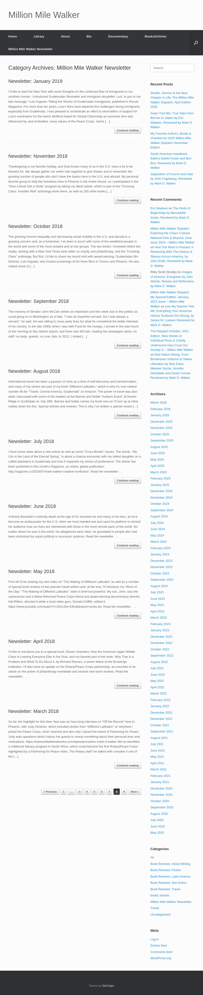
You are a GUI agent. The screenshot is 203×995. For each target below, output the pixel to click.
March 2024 (158, 541)
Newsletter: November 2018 (38, 156)
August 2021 (159, 738)
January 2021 (159, 782)
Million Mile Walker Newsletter (30, 49)
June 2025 (157, 453)
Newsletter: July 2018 (31, 441)
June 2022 (157, 674)
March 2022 (158, 693)
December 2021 (161, 712)
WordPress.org (160, 958)
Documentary (118, 36)
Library (39, 36)
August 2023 (159, 586)
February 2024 (160, 548)
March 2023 (158, 617)
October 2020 (159, 801)
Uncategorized (160, 914)
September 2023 (161, 579)
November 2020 (161, 794)
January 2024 (159, 554)
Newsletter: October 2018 (35, 226)
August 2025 (159, 447)
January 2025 (159, 485)
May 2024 (157, 535)
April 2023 (157, 611)
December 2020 (161, 788)
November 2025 (161, 428)
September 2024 (161, 510)
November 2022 (161, 643)
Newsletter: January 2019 (35, 81)
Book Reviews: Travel (165, 889)
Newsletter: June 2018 (32, 506)
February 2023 (160, 624)
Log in (154, 939)
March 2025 (158, 472)
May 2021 (157, 756)
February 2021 (160, 776)
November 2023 (161, 567)
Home (12, 36)
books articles (159, 895)
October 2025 (159, 434)
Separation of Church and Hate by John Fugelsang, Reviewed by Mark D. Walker (171, 178)
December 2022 (161, 636)
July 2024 (157, 523)
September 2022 (161, 655)
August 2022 (159, 662)
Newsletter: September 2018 (38, 301)
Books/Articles (156, 36)
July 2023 (157, 592)
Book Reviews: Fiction (165, 870)
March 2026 (158, 402)
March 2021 (158, 769)
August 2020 (159, 814)
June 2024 (157, 529)
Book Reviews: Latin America (170, 876)
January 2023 (159, 630)
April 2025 (157, 466)
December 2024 (161, 491)
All (152, 857)
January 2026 (159, 415)
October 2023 (159, 573)
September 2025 (161, 440)
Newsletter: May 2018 (31, 571)
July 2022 (157, 668)
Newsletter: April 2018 (31, 641)
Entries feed (158, 945)
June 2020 (157, 826)
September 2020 (161, 807)
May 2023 (157, 605)
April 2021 (157, 763)
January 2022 (159, 706)
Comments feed (161, 952)
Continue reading (127, 130)
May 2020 (157, 832)
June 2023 (157, 598)
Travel (154, 908)
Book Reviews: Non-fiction (168, 882)
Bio (89, 36)
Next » (135, 791)
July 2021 (157, 744)
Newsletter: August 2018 (34, 371)
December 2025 (161, 421)
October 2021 (159, 725)
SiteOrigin (108, 985)
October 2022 (159, 649)
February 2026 (160, 409)
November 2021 (161, 719)
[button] (196, 42)
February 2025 (160, 478)
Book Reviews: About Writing (170, 864)
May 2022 (157, 681)
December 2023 (161, 561)
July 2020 (157, 820)
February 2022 (160, 700)
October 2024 (159, 503)
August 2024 (159, 516)
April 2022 (157, 687)
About (65, 36)
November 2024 (161, 497)
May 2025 (157, 459)
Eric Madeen (159, 208)
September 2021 (161, 731)
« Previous (50, 791)
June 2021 (157, 750)
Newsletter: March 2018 (33, 711)
